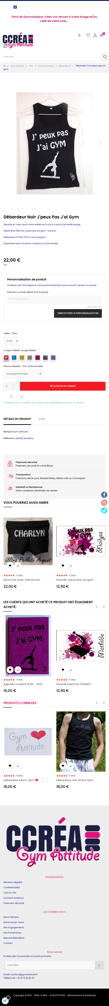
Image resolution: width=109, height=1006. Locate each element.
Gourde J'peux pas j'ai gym (74, 580)
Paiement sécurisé (13, 903)
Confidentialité (11, 888)
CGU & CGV (9, 893)
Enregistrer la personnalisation (78, 313)
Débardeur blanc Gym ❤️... (21, 780)
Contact (8, 943)
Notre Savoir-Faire (13, 922)
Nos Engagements (13, 928)
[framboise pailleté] (37, 357)
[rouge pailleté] (6, 357)
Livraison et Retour (13, 898)
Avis (42, 419)
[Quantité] (10, 386)
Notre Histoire (10, 917)
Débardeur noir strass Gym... (75, 780)
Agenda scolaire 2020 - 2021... (23, 684)
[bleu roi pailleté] (53, 357)
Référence (9, 438)
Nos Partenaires (12, 933)
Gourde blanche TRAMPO (73, 684)
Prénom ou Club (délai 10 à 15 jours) (27, 292)
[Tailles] (11, 341)
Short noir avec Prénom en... (22, 580)
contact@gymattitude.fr (24, 974)
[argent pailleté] (30, 357)
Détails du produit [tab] (17, 419)
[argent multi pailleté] (45, 357)
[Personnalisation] (23, 374)
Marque (8, 432)
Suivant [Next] (100, 143)
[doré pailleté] (22, 357)
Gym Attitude (20, 432)
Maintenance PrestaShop (81, 995)
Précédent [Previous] (8, 143)
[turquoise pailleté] (14, 357)
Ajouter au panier (62, 386)
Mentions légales (12, 882)
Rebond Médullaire (13, 938)
